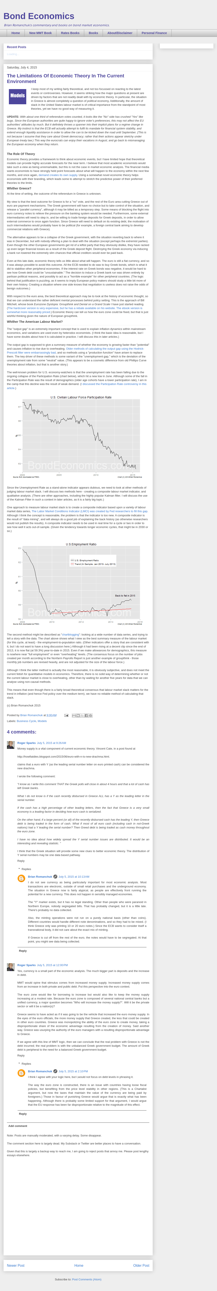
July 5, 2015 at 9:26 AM (51, 743)
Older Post (141, 1265)
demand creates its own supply (58, 175)
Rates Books (70, 33)
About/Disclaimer (119, 33)
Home (16, 33)
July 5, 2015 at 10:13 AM (74, 876)
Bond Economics (38, 16)
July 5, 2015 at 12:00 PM (52, 965)
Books (93, 33)
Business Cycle (26, 721)
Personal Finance (154, 33)
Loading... (13, 54)
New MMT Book (40, 33)
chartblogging (70, 634)
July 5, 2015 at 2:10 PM (73, 1071)
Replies (26, 869)
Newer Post (16, 1265)
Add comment (17, 1126)
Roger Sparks (26, 743)
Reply (21, 860)
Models (42, 721)
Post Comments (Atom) (86, 1279)
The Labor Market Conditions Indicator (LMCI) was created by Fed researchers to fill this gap (89, 511)
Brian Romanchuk (40, 876)
